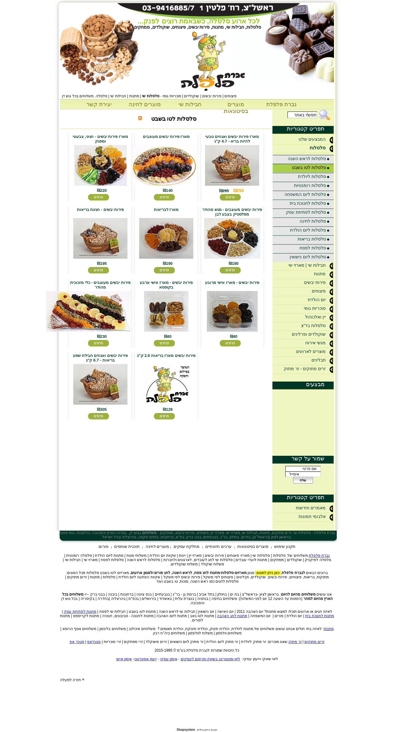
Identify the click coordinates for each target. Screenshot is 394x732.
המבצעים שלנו (316, 139)
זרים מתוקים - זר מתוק (309, 368)
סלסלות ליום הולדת (308, 230)
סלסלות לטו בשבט (309, 167)
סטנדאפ (94, 642)
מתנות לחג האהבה (232, 616)
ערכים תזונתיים (218, 546)
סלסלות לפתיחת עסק (306, 212)
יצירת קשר (99, 104)
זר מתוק (294, 642)
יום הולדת (321, 299)
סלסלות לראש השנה (307, 158)
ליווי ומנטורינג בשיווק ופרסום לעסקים (210, 659)
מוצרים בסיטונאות (253, 546)
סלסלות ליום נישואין (308, 256)
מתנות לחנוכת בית (319, 616)
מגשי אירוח (319, 342)
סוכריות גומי (319, 308)
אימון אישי (124, 659)
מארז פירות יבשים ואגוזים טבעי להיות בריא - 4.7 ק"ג (232, 139)
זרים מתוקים (314, 642)
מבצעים (315, 384)
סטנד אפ (77, 642)
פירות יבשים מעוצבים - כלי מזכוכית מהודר (100, 284)
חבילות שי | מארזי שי (311, 265)
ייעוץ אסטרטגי (145, 659)
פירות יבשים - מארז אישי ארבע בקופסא (166, 284)
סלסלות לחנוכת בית (308, 203)
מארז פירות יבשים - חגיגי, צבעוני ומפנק (100, 139)
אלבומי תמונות (316, 516)
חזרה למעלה (72, 680)
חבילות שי (190, 104)
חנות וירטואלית (207, 729)
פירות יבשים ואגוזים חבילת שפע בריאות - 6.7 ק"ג (100, 357)
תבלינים (323, 360)
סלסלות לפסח (313, 247)
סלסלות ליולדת (312, 176)
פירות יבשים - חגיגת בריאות (100, 209)
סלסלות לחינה (313, 221)
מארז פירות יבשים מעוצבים (166, 136)
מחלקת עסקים (186, 546)
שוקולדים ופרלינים (313, 334)
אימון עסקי (168, 659)
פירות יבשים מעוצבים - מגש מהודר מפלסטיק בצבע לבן (232, 211)
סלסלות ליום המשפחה (305, 194)
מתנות (324, 273)
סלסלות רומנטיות (310, 185)
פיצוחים (323, 291)
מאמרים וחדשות (315, 507)
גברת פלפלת (281, 104)
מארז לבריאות (166, 209)
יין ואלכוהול (319, 316)
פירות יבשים (319, 282)
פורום (103, 546)
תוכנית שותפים (127, 546)
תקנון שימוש (285, 546)
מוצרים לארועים (315, 351)
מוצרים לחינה (145, 104)
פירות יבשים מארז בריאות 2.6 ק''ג (166, 355)
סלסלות (322, 147)
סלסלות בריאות (312, 239)
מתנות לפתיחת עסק (80, 611)
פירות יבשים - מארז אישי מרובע (232, 282)
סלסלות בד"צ (317, 325)
